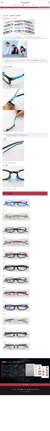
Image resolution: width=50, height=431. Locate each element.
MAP (25, 389)
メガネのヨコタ (27, 391)
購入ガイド (19, 4)
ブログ (37, 4)
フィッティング (27, 4)
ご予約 (18, 389)
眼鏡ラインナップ (7, 9)
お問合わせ (33, 4)
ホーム (11, 4)
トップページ (13, 389)
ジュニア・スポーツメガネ (14, 9)
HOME (3, 9)
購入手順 (28, 389)
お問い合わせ (36, 389)
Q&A (32, 389)
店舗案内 (14, 4)
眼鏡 (23, 4)
